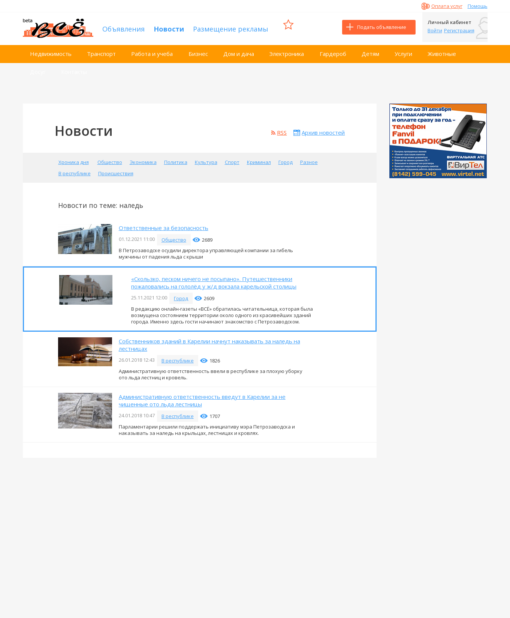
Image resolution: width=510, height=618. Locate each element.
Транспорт (101, 50)
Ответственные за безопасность (163, 225)
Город (285, 159)
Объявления (123, 27)
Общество (109, 159)
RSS (282, 129)
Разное (309, 159)
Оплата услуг (446, 6)
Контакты (74, 68)
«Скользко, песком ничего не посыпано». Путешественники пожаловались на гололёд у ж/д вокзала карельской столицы (213, 279)
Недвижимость (51, 50)
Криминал (259, 159)
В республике (74, 170)
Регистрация (459, 30)
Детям (370, 50)
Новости (169, 27)
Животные (442, 50)
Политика (175, 159)
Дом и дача (238, 50)
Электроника (286, 50)
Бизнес (198, 50)
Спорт (232, 159)
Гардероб (333, 50)
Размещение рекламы (230, 27)
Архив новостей (323, 129)
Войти (435, 30)
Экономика (143, 159)
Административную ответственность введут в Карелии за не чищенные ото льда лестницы (202, 397)
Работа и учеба (152, 50)
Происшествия (115, 170)
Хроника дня (73, 159)
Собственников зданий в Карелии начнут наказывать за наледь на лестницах (209, 341)
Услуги (403, 50)
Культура (206, 159)
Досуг (38, 68)
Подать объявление (381, 27)
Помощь (478, 6)
